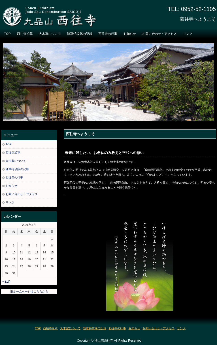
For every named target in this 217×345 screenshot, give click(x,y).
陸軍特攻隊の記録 (79, 33)
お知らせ (129, 33)
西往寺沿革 (25, 33)
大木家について (50, 33)
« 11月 (6, 281)
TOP (7, 33)
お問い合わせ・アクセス (159, 33)
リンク (187, 33)
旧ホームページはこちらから (29, 291)
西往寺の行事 (107, 33)
